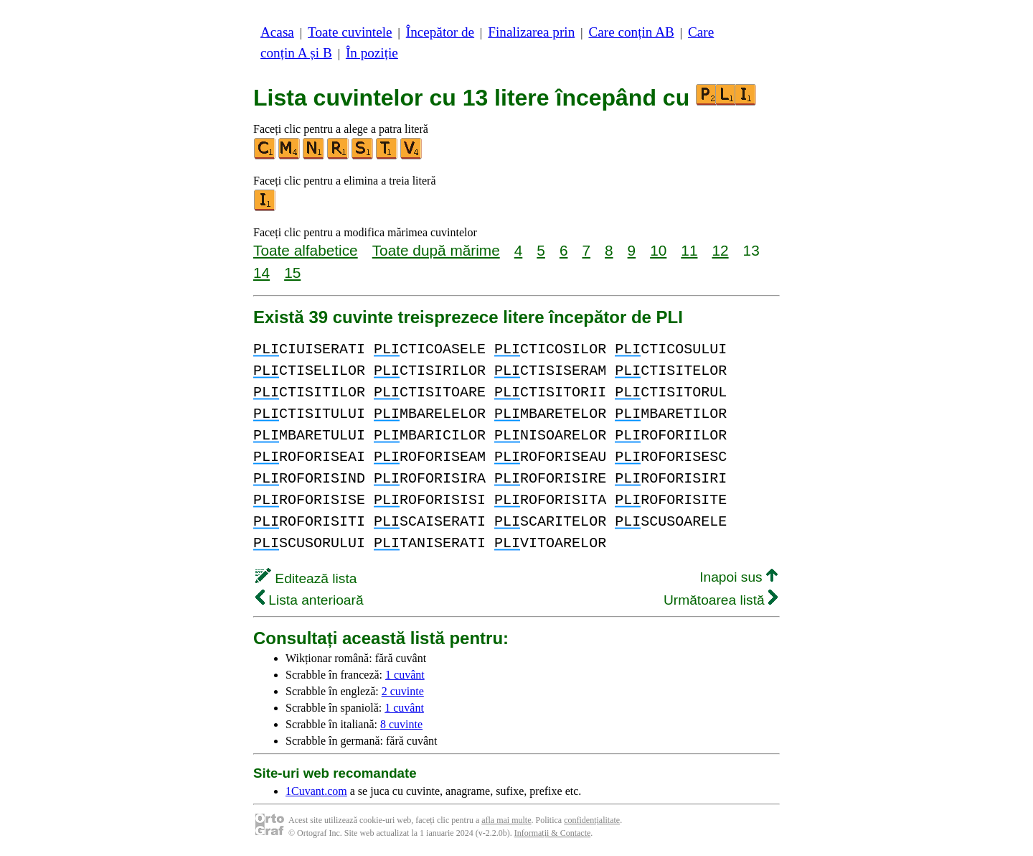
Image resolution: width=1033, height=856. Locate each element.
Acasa (277, 31)
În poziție (372, 52)
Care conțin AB (631, 31)
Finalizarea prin (531, 31)
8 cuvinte (401, 724)
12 (720, 250)
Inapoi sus (738, 577)
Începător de (440, 31)
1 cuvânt (405, 675)
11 (689, 250)
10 (658, 250)
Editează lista (306, 578)
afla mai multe (506, 820)
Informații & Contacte (552, 833)
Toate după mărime (436, 250)
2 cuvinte (403, 691)
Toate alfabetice (305, 250)
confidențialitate (592, 820)
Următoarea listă (721, 600)
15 (292, 272)
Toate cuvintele (350, 31)
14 (261, 272)
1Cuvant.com (316, 791)
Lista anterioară (309, 600)
